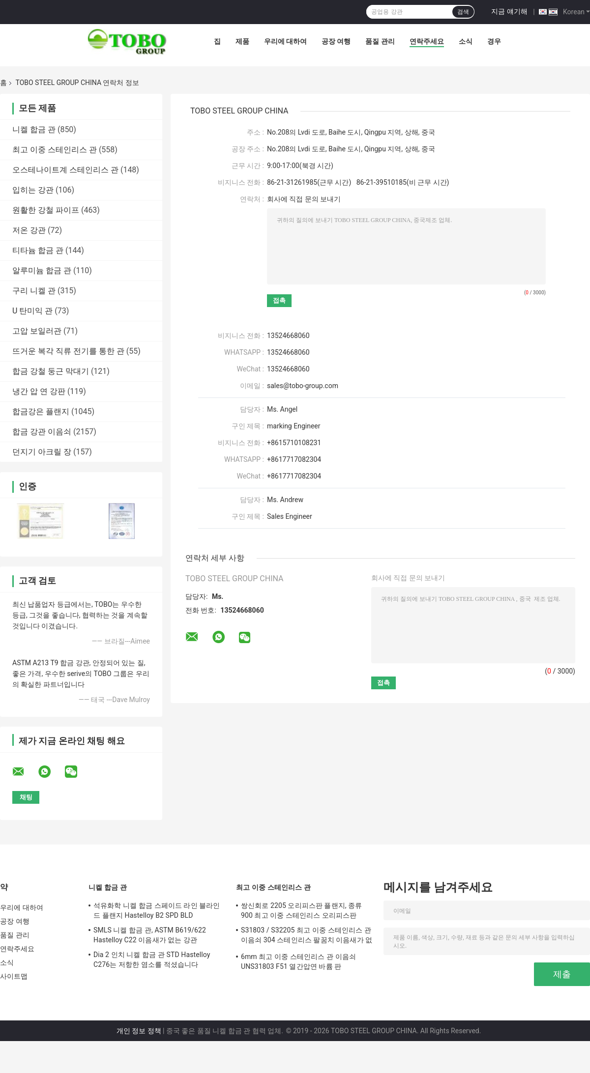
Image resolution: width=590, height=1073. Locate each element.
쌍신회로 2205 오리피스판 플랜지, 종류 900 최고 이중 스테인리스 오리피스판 (301, 910)
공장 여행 (336, 41)
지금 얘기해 (509, 11)
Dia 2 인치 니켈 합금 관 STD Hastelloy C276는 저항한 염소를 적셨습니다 (151, 959)
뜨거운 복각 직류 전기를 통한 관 (68, 351)
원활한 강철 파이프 (45, 210)
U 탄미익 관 (32, 310)
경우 (494, 41)
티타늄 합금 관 (37, 250)
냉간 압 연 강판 (38, 391)
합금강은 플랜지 (40, 411)
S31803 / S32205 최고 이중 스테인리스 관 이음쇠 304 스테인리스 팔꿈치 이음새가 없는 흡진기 (306, 936)
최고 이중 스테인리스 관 (54, 149)
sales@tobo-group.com (302, 386)
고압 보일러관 (36, 331)
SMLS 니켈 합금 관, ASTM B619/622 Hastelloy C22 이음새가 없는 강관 (149, 935)
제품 (242, 41)
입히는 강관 (33, 190)
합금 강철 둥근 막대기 (50, 371)
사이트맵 (14, 976)
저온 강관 (29, 230)
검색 (463, 11)
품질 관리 (379, 41)
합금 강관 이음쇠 (41, 431)
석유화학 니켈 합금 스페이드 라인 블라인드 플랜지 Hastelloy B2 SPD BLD (156, 910)
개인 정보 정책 (139, 1031)
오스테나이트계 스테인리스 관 (65, 169)
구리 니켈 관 (34, 290)
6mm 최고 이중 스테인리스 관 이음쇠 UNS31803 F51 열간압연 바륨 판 (298, 961)
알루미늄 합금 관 (41, 270)
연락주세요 (427, 41)
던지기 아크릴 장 (41, 451)
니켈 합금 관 (34, 129)
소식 (465, 41)
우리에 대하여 (285, 41)
